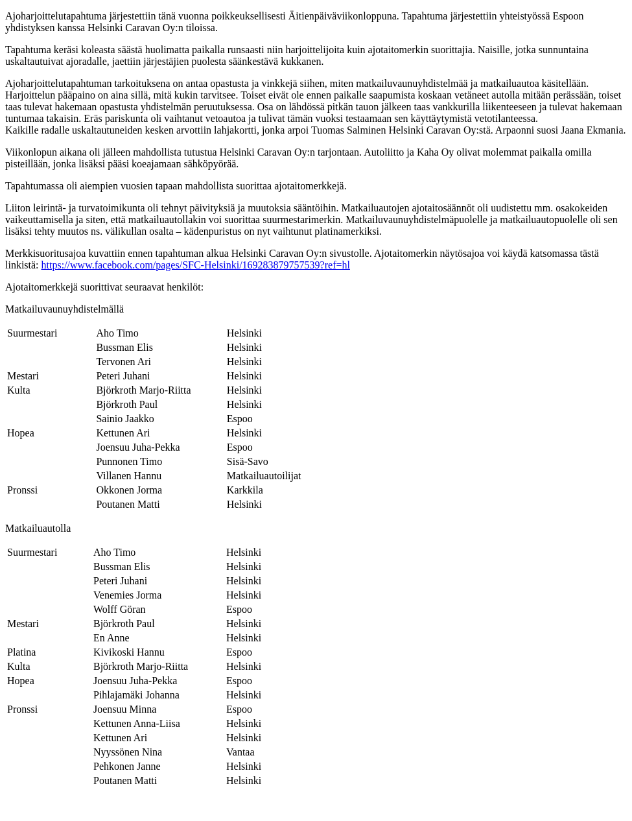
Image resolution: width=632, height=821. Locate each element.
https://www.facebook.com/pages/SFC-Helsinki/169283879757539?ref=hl (195, 264)
